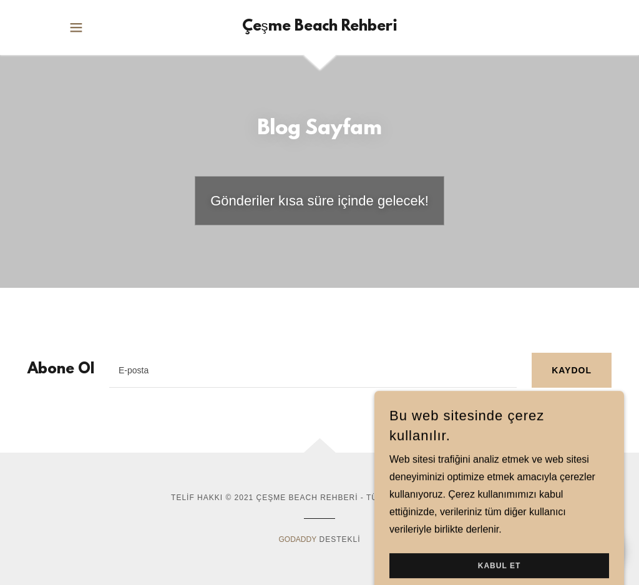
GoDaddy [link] (297, 539)
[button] (76, 27)
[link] (320, 27)
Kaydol (572, 370)
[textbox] (313, 370)
